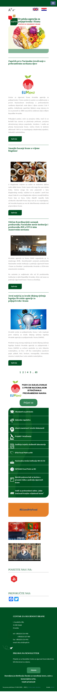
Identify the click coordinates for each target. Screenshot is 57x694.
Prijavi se (28, 402)
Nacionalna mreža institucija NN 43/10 (30, 461)
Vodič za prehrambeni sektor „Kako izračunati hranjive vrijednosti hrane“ (29, 492)
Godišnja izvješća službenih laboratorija (30, 444)
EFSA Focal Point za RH (24, 453)
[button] (53, 3)
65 (36, 372)
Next (45, 40)
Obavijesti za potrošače (24, 412)
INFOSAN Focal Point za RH (25, 469)
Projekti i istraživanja (23, 436)
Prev (11, 40)
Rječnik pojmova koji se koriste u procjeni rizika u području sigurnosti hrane (29, 480)
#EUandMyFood (28, 509)
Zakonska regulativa (23, 420)
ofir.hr (52, 687)
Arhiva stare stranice (34, 687)
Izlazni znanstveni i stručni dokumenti (29, 428)
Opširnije (14, 139)
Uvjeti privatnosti (28, 682)
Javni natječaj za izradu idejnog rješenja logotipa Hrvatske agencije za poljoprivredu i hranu (27, 298)
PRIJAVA (33, 670)
